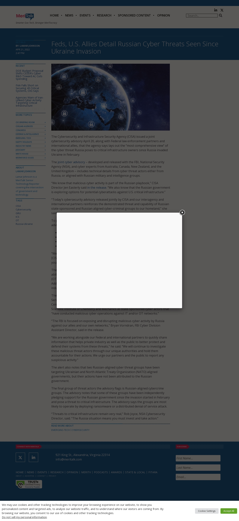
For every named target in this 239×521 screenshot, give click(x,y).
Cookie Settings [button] (207, 511)
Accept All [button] (228, 511)
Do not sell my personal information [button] (24, 517)
